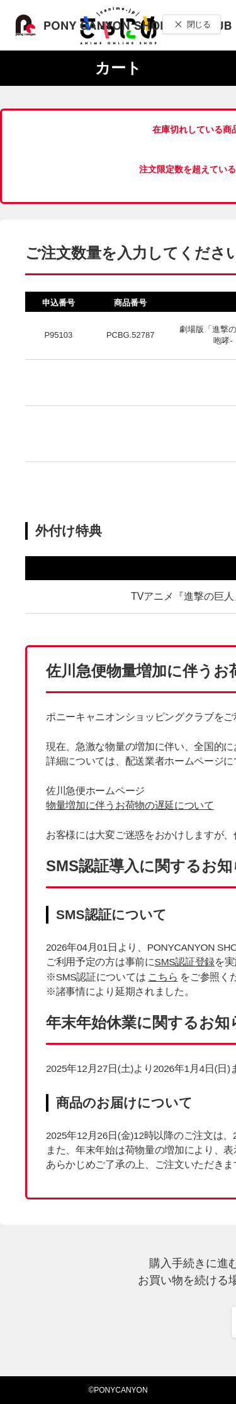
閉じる (198, 24)
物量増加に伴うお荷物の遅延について (130, 805)
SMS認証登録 (185, 961)
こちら (162, 977)
